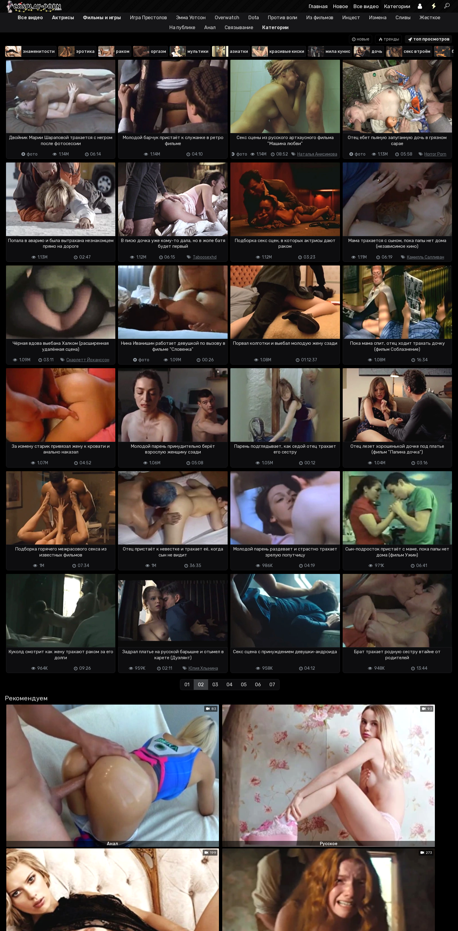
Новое (340, 6)
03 (215, 684)
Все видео (366, 6)
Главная (318, 6)
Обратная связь (67, 909)
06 (258, 684)
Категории (397, 6)
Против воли (282, 17)
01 (187, 684)
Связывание (239, 27)
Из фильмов (319, 17)
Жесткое (430, 17)
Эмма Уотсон (191, 17)
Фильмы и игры (102, 17)
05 (244, 684)
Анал (210, 27)
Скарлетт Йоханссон (87, 359)
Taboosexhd (205, 257)
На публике (182, 27)
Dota (253, 17)
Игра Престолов (148, 17)
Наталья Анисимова (317, 154)
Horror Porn (435, 154)
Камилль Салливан (425, 257)
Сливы (403, 17)
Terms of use (35, 909)
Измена (378, 17)
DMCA (14, 909)
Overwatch (227, 17)
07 (272, 684)
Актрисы (63, 17)
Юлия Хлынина (203, 668)
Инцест (351, 17)
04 (229, 684)
